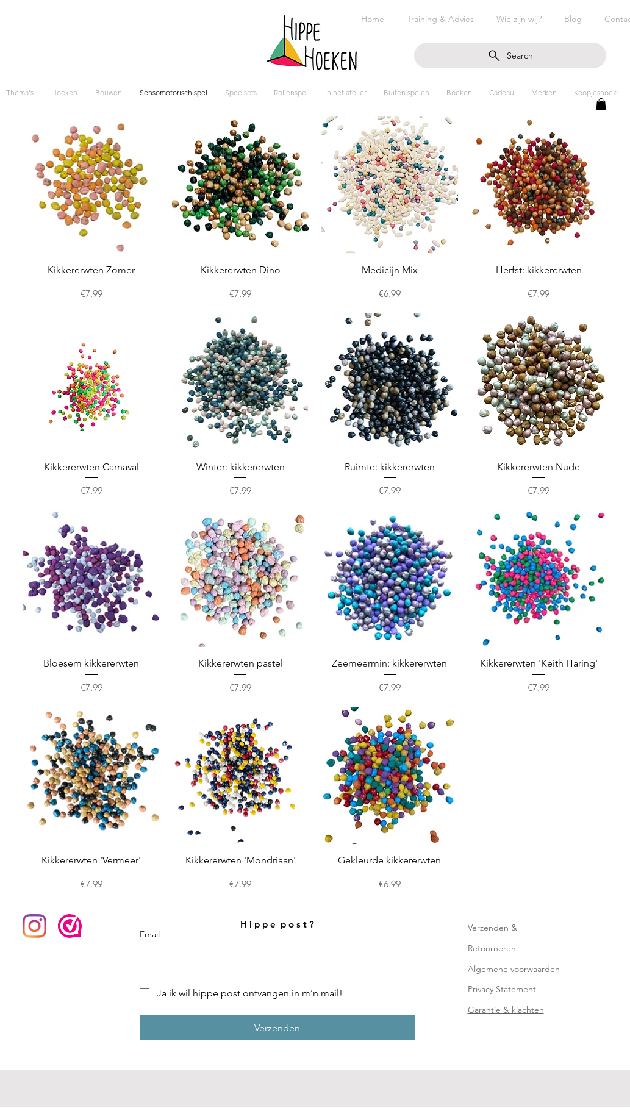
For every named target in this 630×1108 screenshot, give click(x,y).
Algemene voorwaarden (514, 968)
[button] (601, 104)
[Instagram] (34, 926)
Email (150, 934)
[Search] (510, 55)
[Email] (273, 958)
